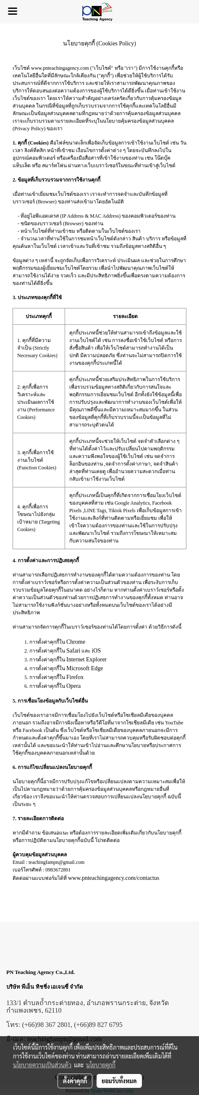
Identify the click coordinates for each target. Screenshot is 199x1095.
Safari (73, 651)
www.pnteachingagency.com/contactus (113, 878)
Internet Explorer (86, 659)
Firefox (75, 677)
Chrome (75, 642)
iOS (96, 651)
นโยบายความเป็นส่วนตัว (42, 1065)
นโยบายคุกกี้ (100, 1065)
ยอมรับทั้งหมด (119, 1080)
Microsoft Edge (84, 668)
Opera (73, 686)
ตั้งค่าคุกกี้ (75, 1080)
